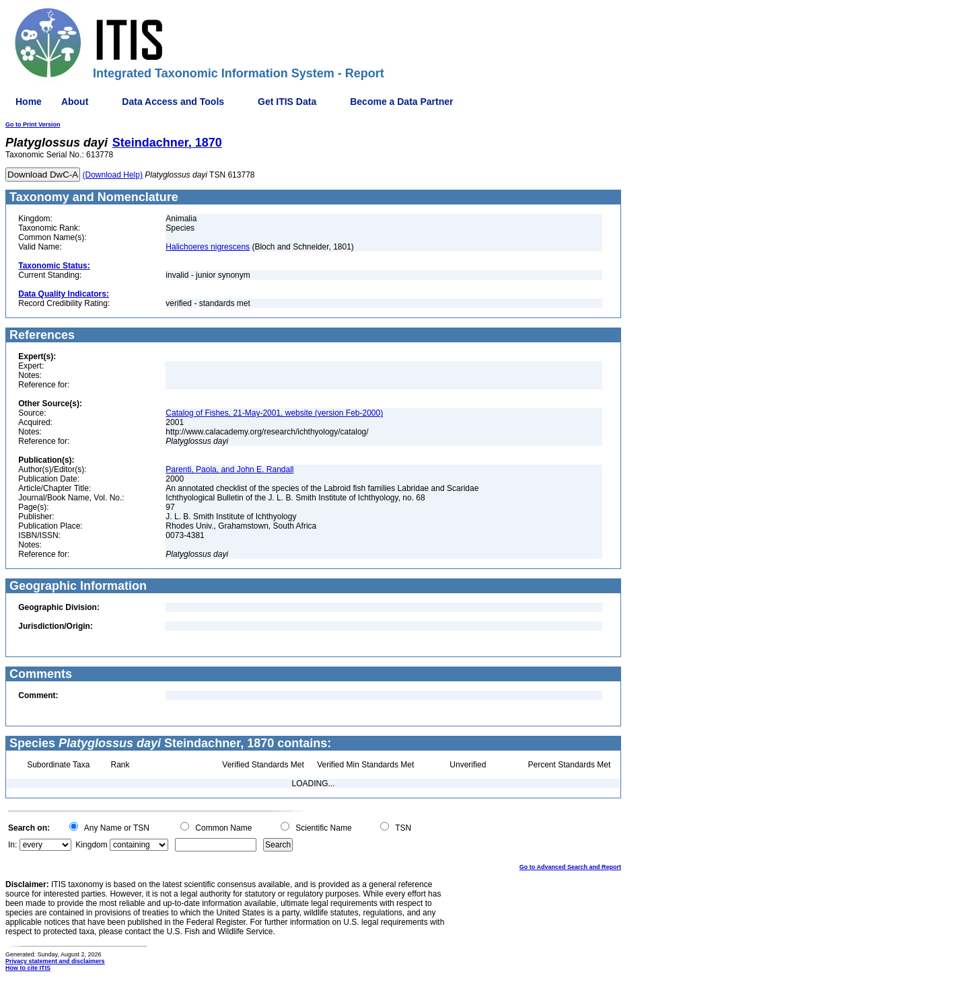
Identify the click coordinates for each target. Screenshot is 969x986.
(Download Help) (113, 175)
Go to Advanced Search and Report (570, 867)
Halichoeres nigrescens (208, 247)
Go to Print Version (33, 124)
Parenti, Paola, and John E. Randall (229, 469)
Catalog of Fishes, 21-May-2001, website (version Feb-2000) (274, 413)
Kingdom (91, 844)
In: (12, 844)
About (74, 101)
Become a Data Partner (401, 101)
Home (28, 101)
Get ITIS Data (287, 101)
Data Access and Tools (173, 101)
